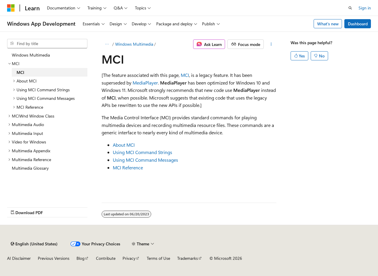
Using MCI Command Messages (145, 160)
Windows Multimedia (134, 44)
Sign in (365, 8)
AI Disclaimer (19, 258)
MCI (185, 75)
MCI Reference (128, 167)
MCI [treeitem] (20, 72)
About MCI (124, 145)
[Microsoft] (11, 8)
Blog (80, 258)
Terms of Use (158, 258)
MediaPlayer (145, 83)
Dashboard (358, 24)
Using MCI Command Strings (142, 152)
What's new (328, 24)
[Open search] (350, 8)
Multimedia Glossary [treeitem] (30, 168)
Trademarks (187, 258)
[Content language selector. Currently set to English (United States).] (34, 244)
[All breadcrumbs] (107, 44)
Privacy (129, 258)
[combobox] (47, 43)
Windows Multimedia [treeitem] (31, 55)
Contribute (105, 258)
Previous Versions (53, 258)
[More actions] (271, 44)
